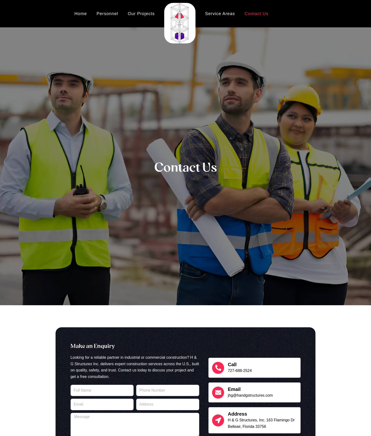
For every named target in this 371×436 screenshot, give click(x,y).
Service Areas (220, 13)
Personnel (107, 13)
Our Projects (141, 13)
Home (80, 13)
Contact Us (256, 13)
